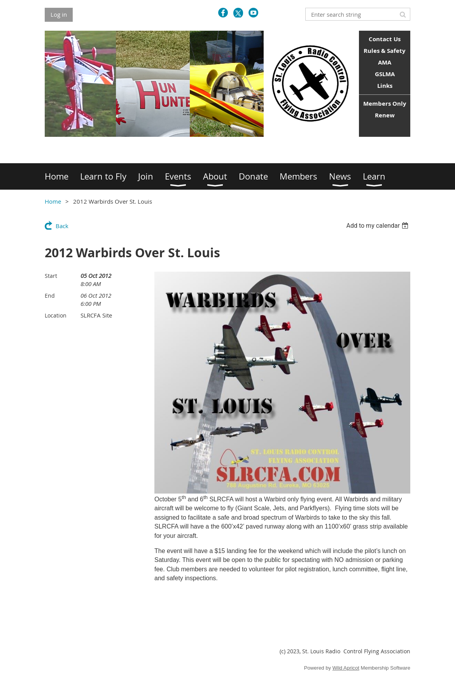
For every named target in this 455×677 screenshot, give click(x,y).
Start (51, 275)
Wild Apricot (345, 668)
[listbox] (378, 225)
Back (62, 226)
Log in (59, 14)
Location (55, 315)
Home (53, 201)
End (50, 295)
